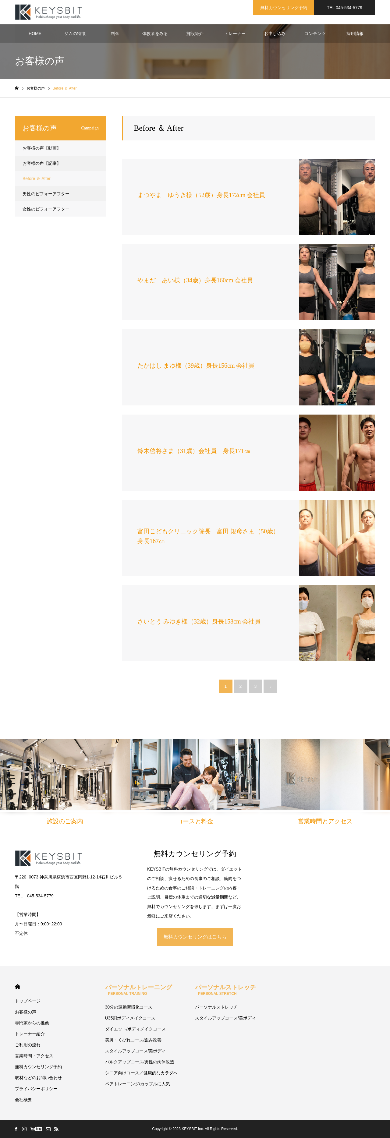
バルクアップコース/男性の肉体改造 (140, 1061)
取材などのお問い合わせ (38, 1077)
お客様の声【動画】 (42, 148)
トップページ (28, 1000)
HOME (35, 33)
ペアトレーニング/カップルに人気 (137, 1083)
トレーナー (235, 33)
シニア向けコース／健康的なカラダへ (141, 1072)
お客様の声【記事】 (42, 163)
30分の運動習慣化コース (129, 1007)
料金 (115, 33)
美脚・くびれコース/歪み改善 (133, 1039)
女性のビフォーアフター (46, 209)
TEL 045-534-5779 (344, 7)
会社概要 (23, 1099)
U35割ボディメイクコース (130, 1018)
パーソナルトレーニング (138, 990)
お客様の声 (25, 1011)
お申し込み (274, 33)
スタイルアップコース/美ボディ (135, 1050)
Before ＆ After (37, 178)
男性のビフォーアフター (46, 193)
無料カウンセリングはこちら (195, 936)
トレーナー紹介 (30, 1033)
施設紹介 (195, 33)
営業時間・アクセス (34, 1055)
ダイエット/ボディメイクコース (135, 1029)
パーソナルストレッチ (225, 990)
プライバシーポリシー (36, 1088)
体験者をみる (155, 33)
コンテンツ (315, 33)
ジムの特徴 (75, 33)
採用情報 (354, 33)
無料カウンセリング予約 (283, 7)
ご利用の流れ (28, 1044)
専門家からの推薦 (32, 1022)
